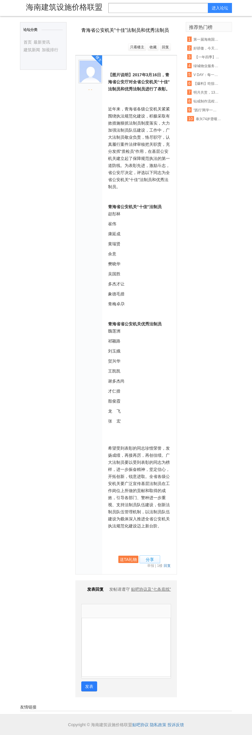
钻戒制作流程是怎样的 (206, 101)
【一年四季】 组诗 (206, 57)
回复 (165, 47)
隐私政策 (158, 724)
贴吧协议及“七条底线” (151, 589)
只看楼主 (137, 47)
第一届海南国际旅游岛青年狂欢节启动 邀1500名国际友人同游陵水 (206, 39)
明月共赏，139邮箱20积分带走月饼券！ (206, 92)
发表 (89, 686)
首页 (28, 42)
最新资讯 (42, 42)
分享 (150, 559)
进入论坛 (220, 8)
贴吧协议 (140, 724)
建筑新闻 (32, 49)
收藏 (153, 47)
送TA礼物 (128, 559)
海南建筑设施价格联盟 (64, 7)
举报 (150, 566)
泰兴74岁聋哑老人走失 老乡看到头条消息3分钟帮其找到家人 (209, 119)
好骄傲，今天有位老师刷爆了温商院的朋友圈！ (206, 48)
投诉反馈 (176, 724)
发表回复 (92, 589)
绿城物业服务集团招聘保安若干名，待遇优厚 (206, 66)
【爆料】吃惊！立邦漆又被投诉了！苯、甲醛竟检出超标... (206, 84)
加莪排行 (50, 49)
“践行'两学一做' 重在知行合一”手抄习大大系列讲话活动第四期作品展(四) (206, 110)
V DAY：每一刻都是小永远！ (206, 75)
